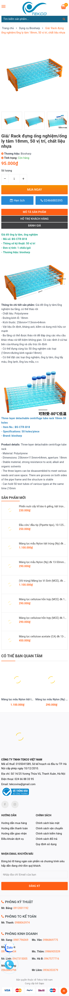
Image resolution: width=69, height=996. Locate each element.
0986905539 (52, 951)
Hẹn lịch (17, 200)
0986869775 (50, 939)
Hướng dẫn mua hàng (14, 823)
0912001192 (20, 908)
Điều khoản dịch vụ (12, 838)
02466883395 (52, 200)
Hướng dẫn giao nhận (14, 833)
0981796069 (20, 939)
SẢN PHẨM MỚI (13, 498)
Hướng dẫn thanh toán (14, 828)
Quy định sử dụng (46, 844)
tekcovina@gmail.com (22, 784)
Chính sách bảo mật (47, 823)
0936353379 (50, 970)
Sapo (41, 983)
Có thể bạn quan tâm (21, 656)
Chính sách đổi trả (46, 838)
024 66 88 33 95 (24, 779)
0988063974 (22, 922)
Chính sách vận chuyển (49, 828)
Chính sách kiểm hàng (49, 833)
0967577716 (51, 958)
